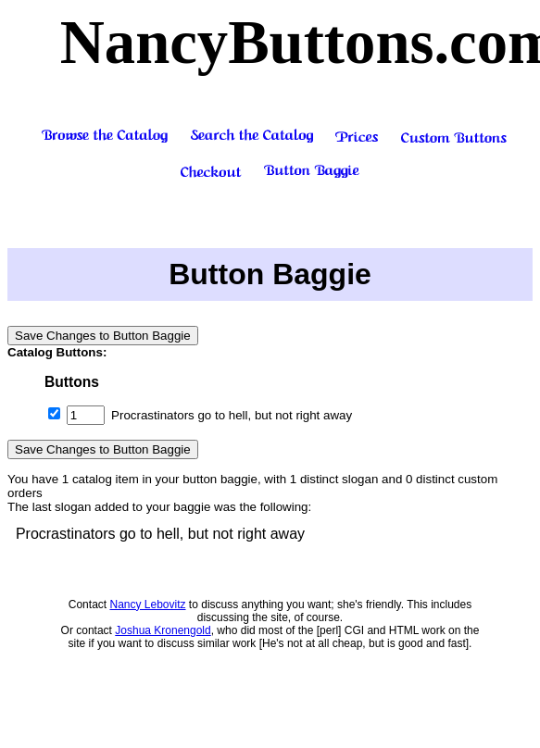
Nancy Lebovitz (147, 604)
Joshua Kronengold (162, 630)
